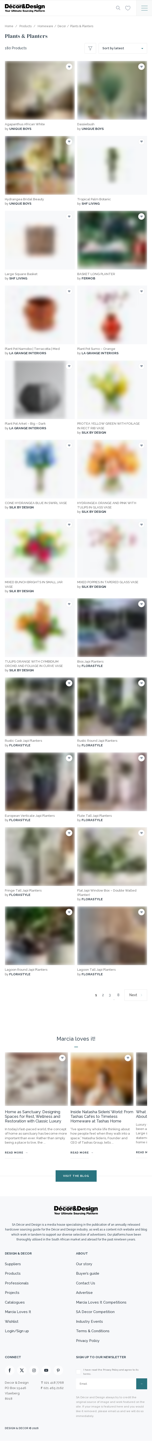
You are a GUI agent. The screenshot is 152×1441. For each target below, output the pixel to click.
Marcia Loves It (18, 1312)
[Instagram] (34, 1370)
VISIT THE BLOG (76, 1176)
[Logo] (56, 8)
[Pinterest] (58, 1370)
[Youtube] (46, 1370)
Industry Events (89, 1321)
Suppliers (13, 1264)
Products (13, 1273)
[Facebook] (10, 1370)
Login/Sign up (17, 1331)
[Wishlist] (128, 7)
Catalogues (15, 1302)
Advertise (84, 1292)
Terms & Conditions (93, 1331)
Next (133, 995)
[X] (22, 1370)
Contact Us (85, 1283)
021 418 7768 (54, 1382)
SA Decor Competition (95, 1312)
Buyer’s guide (87, 1273)
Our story (84, 1264)
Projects (12, 1292)
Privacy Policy (88, 1341)
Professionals (17, 1283)
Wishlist (11, 1321)
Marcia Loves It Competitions (101, 1302)
